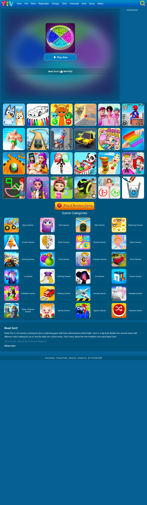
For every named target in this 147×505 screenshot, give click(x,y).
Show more (9, 346)
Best (33, 3)
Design (55, 3)
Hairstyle (74, 3)
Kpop (92, 3)
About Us (72, 358)
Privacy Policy (61, 358)
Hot (26, 3)
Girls (64, 3)
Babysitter (44, 3)
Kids (84, 3)
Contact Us (82, 358)
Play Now (60, 57)
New (19, 3)
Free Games (50, 358)
